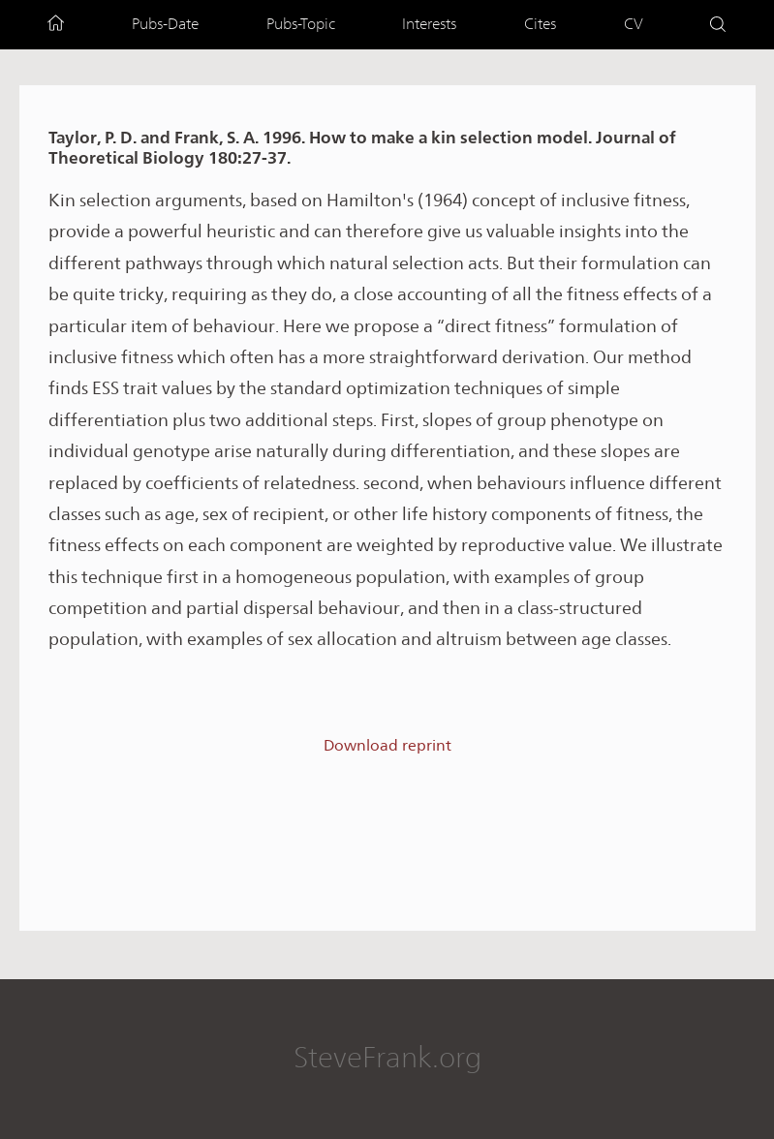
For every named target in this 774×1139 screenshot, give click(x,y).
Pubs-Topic (300, 24)
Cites (540, 24)
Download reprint (387, 745)
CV (633, 24)
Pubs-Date (165, 24)
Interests (429, 24)
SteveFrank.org (387, 1057)
